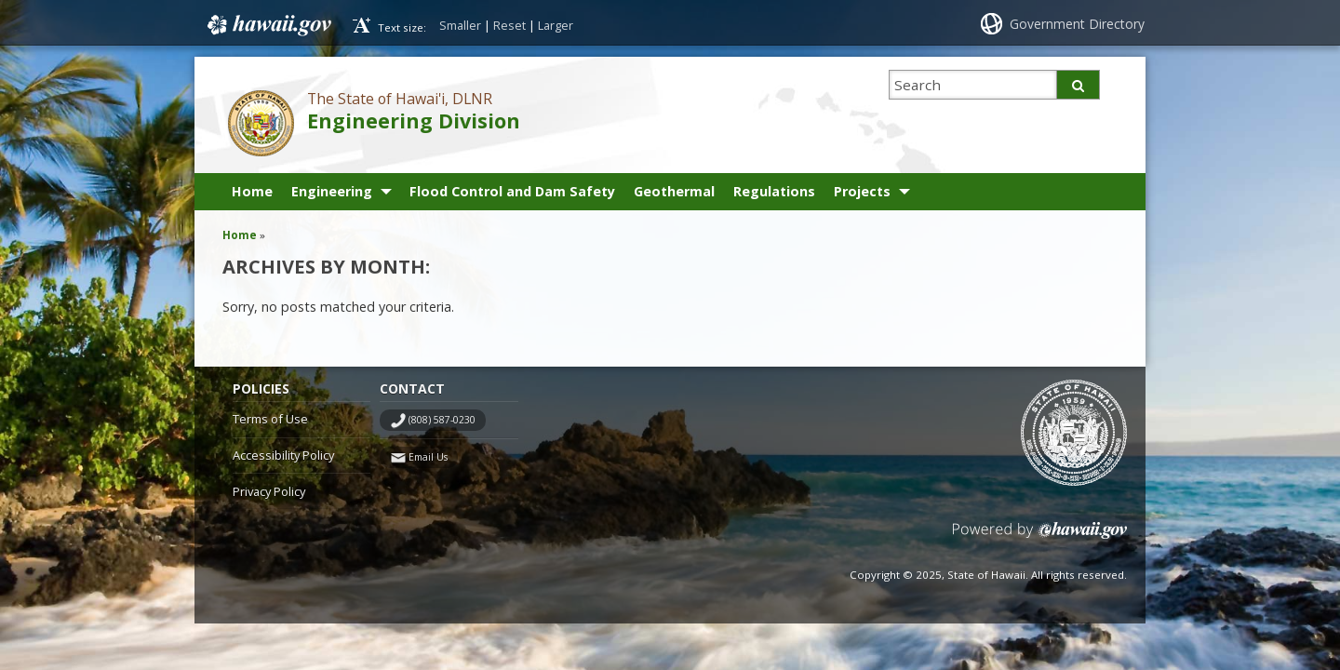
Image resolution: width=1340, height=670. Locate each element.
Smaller (460, 25)
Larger (555, 25)
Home (252, 191)
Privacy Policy (269, 491)
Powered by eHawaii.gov (1040, 537)
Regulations (774, 191)
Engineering (331, 191)
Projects (862, 191)
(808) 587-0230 (442, 419)
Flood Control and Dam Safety (512, 191)
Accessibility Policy (283, 455)
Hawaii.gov (267, 25)
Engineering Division (413, 120)
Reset (509, 25)
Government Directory (1077, 24)
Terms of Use (270, 418)
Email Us (428, 456)
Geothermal (674, 191)
